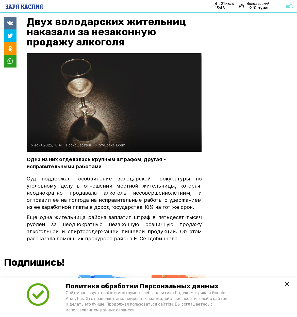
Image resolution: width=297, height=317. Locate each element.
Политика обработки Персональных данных (142, 286)
